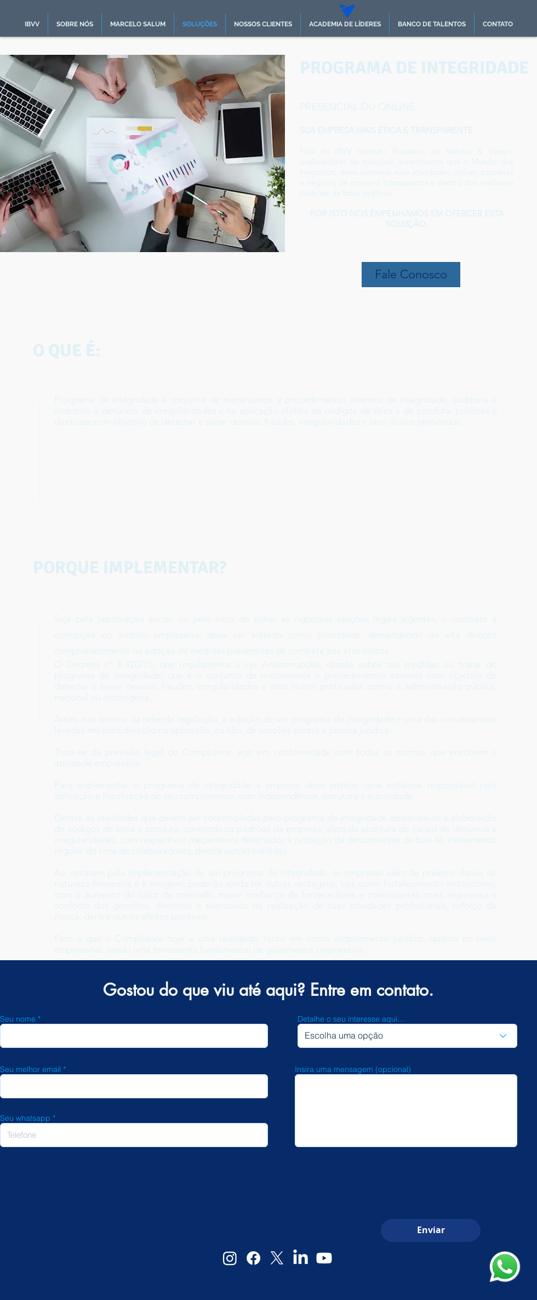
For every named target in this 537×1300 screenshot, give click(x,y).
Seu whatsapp (25, 1118)
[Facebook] (253, 1258)
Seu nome (18, 1019)
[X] (277, 1258)
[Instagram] (230, 1258)
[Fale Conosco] (411, 274)
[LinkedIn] (301, 1258)
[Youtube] (324, 1258)
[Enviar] (431, 1230)
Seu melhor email (30, 1069)
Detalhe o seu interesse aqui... (351, 1019)
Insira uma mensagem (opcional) (353, 1069)
